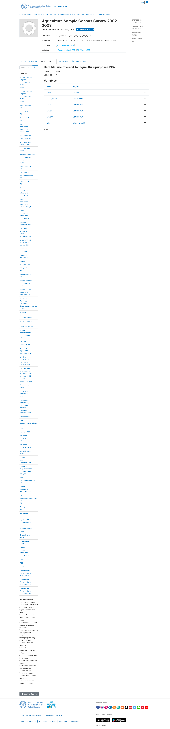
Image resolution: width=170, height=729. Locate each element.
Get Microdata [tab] (79, 61)
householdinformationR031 (24, 393)
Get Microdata (85, 29)
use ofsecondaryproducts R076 (25, 489)
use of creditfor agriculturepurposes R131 (25, 582)
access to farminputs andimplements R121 (26, 292)
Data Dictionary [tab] (48, 61)
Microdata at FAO (61, 6)
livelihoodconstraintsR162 (24, 438)
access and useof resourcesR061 (26, 283)
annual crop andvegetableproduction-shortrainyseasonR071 (26, 96)
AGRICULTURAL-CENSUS (67, 14)
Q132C (50, 117)
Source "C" (78, 117)
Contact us (32, 721)
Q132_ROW (52, 98)
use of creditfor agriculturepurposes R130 (25, 573)
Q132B (50, 111)
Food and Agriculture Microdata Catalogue (40, 14)
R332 (22, 567)
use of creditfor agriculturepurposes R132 (25, 590)
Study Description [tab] (29, 61)
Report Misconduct (78, 721)
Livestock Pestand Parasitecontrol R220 (25, 242)
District (50, 92)
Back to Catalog (29, 694)
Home (21, 14)
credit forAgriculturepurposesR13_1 (25, 350)
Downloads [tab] (63, 61)
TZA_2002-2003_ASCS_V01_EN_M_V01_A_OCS (93, 14)
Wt (48, 123)
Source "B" (78, 111)
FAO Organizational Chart (31, 715)
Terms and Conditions (47, 721)
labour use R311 (26, 417)
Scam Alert (63, 721)
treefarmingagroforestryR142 (27, 480)
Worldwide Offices (53, 715)
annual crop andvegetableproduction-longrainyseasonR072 (26, 82)
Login (141, 3)
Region (50, 86)
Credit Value (78, 98)
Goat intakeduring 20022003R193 (26, 174)
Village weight (79, 123)
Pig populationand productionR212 (25, 522)
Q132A (50, 105)
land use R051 (25, 432)
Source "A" (78, 105)
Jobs (23, 721)
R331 (21, 563)
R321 (21, 559)
